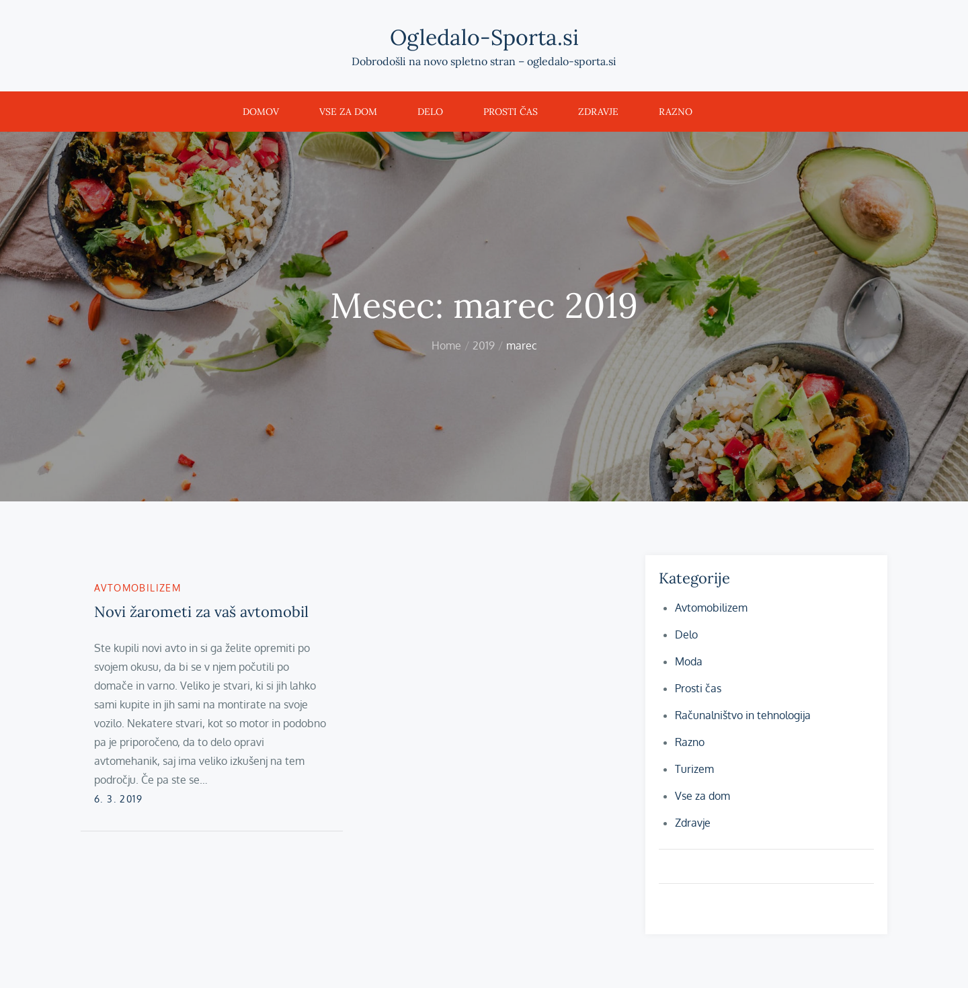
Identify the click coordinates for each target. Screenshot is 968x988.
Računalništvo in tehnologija (743, 715)
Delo (430, 112)
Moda (688, 661)
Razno (675, 112)
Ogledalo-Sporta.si (484, 37)
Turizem (694, 769)
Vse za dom (348, 112)
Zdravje (598, 112)
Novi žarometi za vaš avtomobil (201, 611)
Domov (261, 112)
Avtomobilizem (137, 587)
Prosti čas (510, 112)
